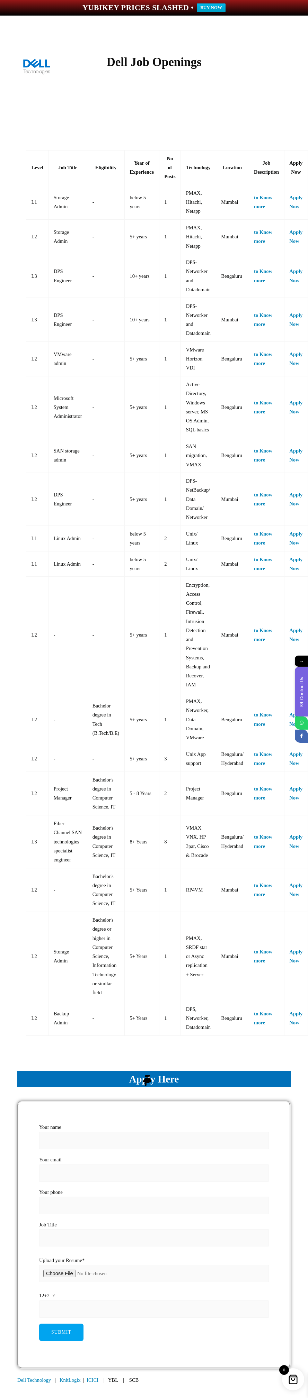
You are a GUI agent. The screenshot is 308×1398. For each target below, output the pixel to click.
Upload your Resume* (62, 1260)
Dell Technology (34, 1380)
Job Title (154, 1234)
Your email (154, 1169)
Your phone (154, 1201)
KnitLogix (70, 1380)
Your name (154, 1136)
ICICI (93, 1380)
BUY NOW (211, 7)
